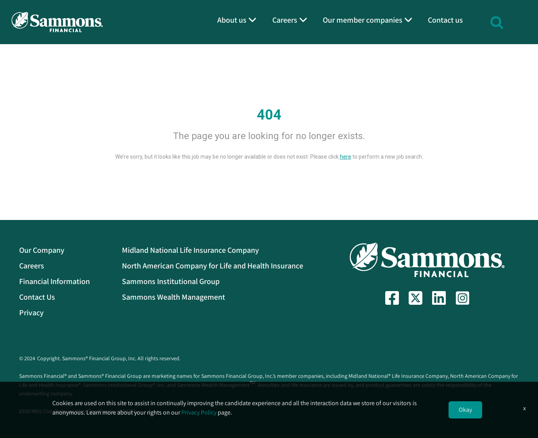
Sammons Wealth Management (173, 297)
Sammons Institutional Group (171, 281)
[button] (497, 21)
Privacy (31, 312)
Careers (31, 266)
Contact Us (37, 297)
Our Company (41, 250)
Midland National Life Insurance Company (190, 250)
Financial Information (54, 281)
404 (269, 115)
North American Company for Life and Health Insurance (212, 266)
